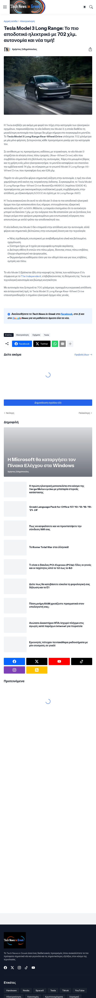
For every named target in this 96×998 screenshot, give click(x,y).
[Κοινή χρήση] (89, 49)
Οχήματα (36, 335)
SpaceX (40, 990)
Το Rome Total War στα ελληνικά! (49, 547)
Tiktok (65, 990)
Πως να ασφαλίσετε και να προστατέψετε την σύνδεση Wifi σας (55, 528)
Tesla (46, 335)
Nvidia (26, 990)
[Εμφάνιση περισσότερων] (70, 344)
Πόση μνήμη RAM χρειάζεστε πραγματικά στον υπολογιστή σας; (56, 605)
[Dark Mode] (84, 7)
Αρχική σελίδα (10, 21)
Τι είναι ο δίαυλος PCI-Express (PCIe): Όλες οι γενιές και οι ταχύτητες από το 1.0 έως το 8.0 (60, 566)
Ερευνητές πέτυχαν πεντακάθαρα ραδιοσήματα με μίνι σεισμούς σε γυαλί (58, 644)
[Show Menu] (5, 7)
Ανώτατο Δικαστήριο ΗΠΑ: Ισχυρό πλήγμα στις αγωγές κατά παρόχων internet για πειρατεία (56, 624)
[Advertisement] (23, 742)
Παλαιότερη (84, 413)
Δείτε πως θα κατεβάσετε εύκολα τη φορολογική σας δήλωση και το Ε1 (59, 586)
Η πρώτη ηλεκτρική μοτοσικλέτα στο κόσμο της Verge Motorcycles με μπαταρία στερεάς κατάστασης (56, 489)
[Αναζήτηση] (91, 7)
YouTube (79, 990)
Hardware (11, 990)
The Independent (31, 276)
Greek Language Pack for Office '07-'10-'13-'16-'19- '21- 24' (60, 508)
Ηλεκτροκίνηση (27, 21)
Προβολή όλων (82, 354)
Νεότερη (10, 413)
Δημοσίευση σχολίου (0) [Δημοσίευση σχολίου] (48, 402)
